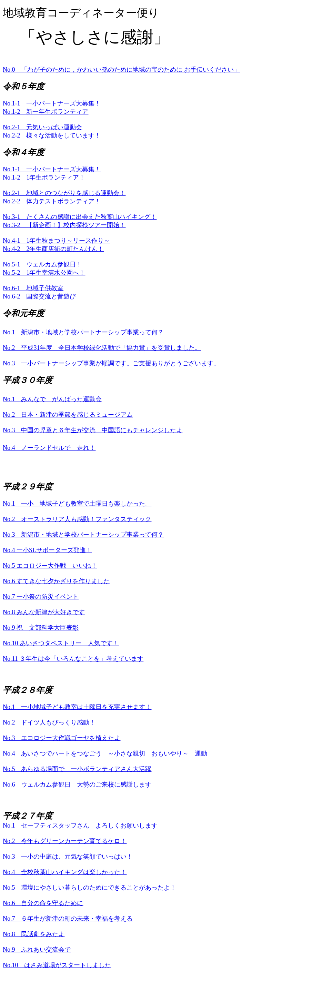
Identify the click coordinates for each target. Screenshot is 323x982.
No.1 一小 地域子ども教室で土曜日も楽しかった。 (77, 503)
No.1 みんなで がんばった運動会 (52, 399)
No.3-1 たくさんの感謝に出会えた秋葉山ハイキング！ (80, 216)
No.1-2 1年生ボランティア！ (44, 177)
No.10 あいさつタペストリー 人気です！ (61, 643)
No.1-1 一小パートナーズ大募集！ (52, 103)
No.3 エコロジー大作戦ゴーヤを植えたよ (62, 738)
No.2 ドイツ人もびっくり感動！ (49, 722)
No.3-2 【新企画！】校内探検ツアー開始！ (64, 225)
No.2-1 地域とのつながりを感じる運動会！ (64, 193)
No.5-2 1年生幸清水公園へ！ (44, 272)
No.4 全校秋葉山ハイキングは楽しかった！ (65, 872)
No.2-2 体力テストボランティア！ (52, 201)
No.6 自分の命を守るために (43, 903)
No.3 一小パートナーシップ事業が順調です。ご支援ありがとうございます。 (111, 363)
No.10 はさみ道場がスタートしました (57, 965)
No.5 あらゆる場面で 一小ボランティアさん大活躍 (77, 769)
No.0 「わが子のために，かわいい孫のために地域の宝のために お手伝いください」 (121, 69)
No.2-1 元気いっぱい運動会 (42, 127)
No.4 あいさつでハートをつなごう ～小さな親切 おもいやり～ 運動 (105, 753)
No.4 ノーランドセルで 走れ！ (49, 447)
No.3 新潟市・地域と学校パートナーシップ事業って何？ (83, 534)
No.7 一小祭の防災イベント (41, 596)
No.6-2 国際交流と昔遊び (39, 296)
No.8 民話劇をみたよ (34, 934)
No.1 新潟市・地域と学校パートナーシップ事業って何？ (83, 332)
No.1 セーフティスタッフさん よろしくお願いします (80, 825)
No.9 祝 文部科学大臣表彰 (41, 627)
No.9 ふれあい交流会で (37, 949)
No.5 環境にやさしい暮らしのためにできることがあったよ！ (89, 887)
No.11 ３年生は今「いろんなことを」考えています (73, 658)
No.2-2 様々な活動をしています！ (52, 135)
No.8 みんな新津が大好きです (44, 612)
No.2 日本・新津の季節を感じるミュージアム (68, 414)
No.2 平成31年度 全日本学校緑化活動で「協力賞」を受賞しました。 (102, 347)
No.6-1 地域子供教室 (33, 288)
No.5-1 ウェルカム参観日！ (42, 264)
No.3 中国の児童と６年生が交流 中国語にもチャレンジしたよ (93, 430)
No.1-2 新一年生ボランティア (46, 111)
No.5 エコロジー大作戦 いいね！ (50, 565)
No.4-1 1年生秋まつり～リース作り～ (56, 240)
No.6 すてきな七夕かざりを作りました (56, 581)
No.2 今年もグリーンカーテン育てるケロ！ (65, 841)
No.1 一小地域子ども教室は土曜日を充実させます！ (77, 706)
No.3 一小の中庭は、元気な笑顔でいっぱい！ (68, 856)
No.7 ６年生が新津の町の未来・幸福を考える (68, 918)
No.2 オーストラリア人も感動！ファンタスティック (77, 519)
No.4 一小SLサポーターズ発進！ (47, 550)
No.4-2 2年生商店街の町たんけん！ (53, 248)
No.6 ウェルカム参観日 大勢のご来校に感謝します (77, 784)
